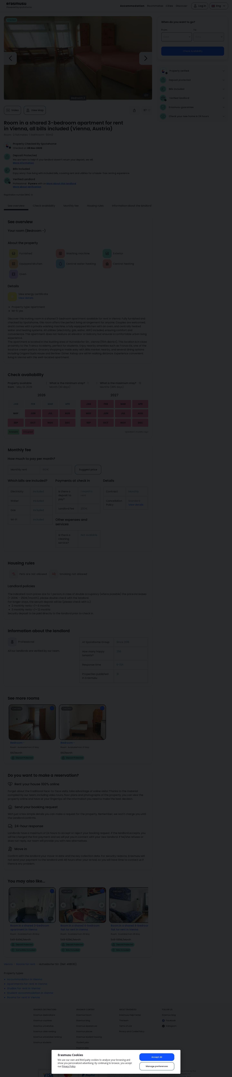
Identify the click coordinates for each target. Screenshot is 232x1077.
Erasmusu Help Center (130, 1010)
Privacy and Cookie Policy (131, 1027)
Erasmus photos (84, 1048)
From (164, 29)
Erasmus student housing (89, 1032)
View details (25, 293)
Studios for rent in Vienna (23, 984)
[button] (32, 190)
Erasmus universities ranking (48, 1032)
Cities (169, 6)
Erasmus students (42, 1038)
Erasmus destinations (44, 1010)
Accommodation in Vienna (24, 975)
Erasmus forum (84, 1010)
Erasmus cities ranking (45, 1027)
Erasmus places (84, 1027)
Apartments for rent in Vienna (27, 979)
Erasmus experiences (86, 1021)
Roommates (155, 6)
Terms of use (125, 1021)
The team (124, 1016)
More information (23, 163)
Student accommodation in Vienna (30, 988)
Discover (181, 6)
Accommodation (132, 6)
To (194, 29)
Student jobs (82, 1038)
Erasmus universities (44, 1021)
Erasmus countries (43, 1016)
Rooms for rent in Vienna (23, 993)
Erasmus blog (83, 1016)
